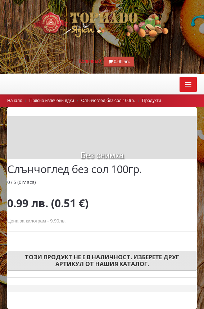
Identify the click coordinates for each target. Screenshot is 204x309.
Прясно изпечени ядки (52, 100)
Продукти (151, 100)
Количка (91, 61)
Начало (14, 100)
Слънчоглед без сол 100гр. (108, 100)
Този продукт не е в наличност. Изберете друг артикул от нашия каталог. (102, 260)
